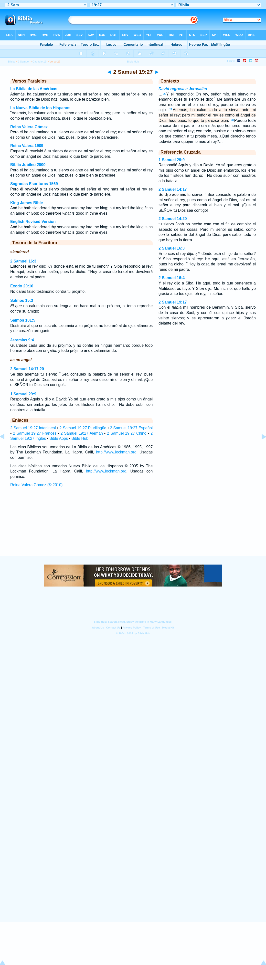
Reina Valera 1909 (26, 146)
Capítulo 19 (39, 61)
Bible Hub (79, 438)
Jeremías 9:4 (22, 340)
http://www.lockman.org (116, 452)
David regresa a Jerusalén (183, 89)
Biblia (11, 61)
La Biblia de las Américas (33, 89)
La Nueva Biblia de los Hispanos (40, 108)
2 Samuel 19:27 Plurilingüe (82, 428)
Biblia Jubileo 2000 (27, 165)
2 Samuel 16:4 (172, 278)
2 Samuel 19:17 (173, 302)
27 (170, 109)
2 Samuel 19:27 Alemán (82, 433)
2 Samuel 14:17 (173, 189)
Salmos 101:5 (22, 320)
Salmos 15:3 (21, 300)
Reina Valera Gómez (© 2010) (36, 485)
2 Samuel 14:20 (173, 219)
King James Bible (26, 203)
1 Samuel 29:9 (23, 394)
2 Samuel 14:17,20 (27, 369)
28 (232, 120)
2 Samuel (23, 61)
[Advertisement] (133, 526)
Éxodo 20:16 (21, 286)
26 (164, 93)
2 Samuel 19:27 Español (131, 428)
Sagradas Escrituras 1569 (34, 184)
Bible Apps (58, 438)
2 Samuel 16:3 (23, 261)
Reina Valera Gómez (29, 127)
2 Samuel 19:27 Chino (127, 433)
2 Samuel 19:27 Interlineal (33, 428)
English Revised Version (33, 222)
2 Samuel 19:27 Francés (34, 433)
